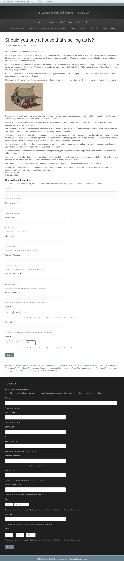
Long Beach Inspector (26, 367)
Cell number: (11, 203)
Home (104, 28)
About (72, 28)
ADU (113, 28)
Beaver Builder (82, 557)
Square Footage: (13, 273)
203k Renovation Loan (23, 370)
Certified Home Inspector (47, 364)
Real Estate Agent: (13, 292)
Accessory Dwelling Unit (22, 364)
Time (8, 336)
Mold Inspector (60, 367)
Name (7, 188)
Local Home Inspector (106, 364)
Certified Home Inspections (44, 22)
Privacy (87, 22)
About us (82, 28)
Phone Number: (12, 236)
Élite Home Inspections (67, 364)
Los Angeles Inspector (45, 367)
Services (94, 28)
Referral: (8, 321)
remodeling (71, 367)
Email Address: (12, 217)
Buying (36, 370)
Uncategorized (110, 367)
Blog (78, 22)
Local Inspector (11, 367)
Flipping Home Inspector (87, 364)
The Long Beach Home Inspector (90, 367)
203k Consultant (65, 22)
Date (8, 306)
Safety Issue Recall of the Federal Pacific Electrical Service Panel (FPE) (37, 28)
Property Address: (13, 255)
